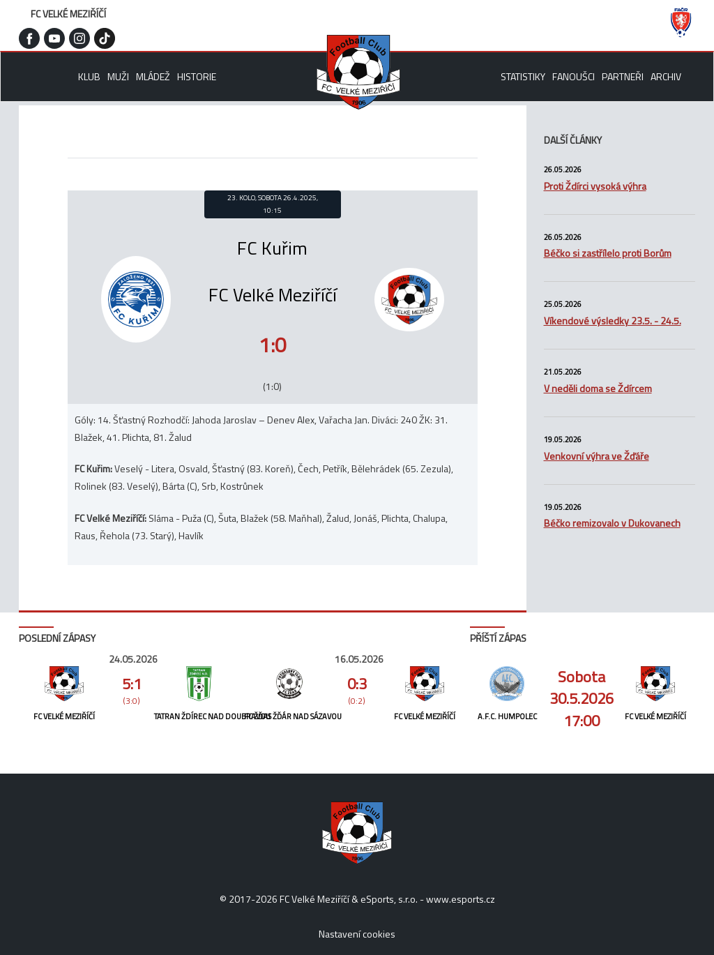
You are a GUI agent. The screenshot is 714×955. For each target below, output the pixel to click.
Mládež (153, 76)
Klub (89, 76)
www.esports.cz (460, 899)
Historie (196, 76)
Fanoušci (573, 76)
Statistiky (523, 76)
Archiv (666, 76)
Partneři (623, 76)
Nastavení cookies (357, 933)
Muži (118, 76)
